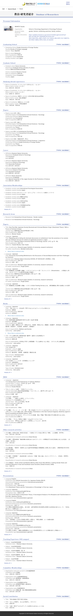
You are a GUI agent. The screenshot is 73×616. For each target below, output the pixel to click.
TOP (3, 9)
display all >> (8, 209)
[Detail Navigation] (67, 3)
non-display (65, 44)
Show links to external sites (15, 251)
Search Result (12, 9)
